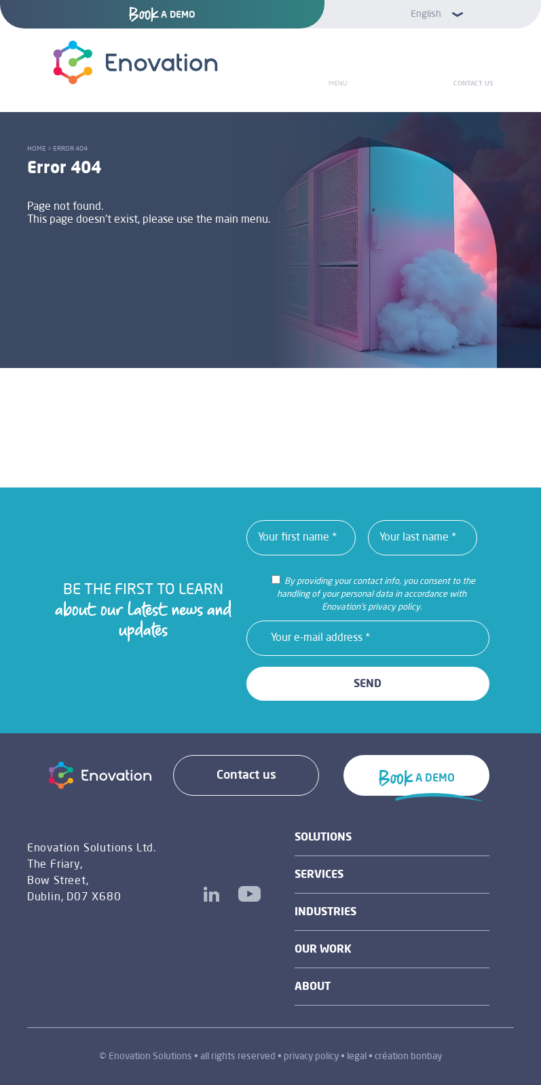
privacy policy (311, 1056)
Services (319, 875)
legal (357, 1056)
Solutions (323, 837)
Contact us (473, 83)
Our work (323, 949)
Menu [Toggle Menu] (338, 83)
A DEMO (162, 15)
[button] (433, 14)
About (313, 987)
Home (36, 148)
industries (325, 912)
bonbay (426, 1056)
